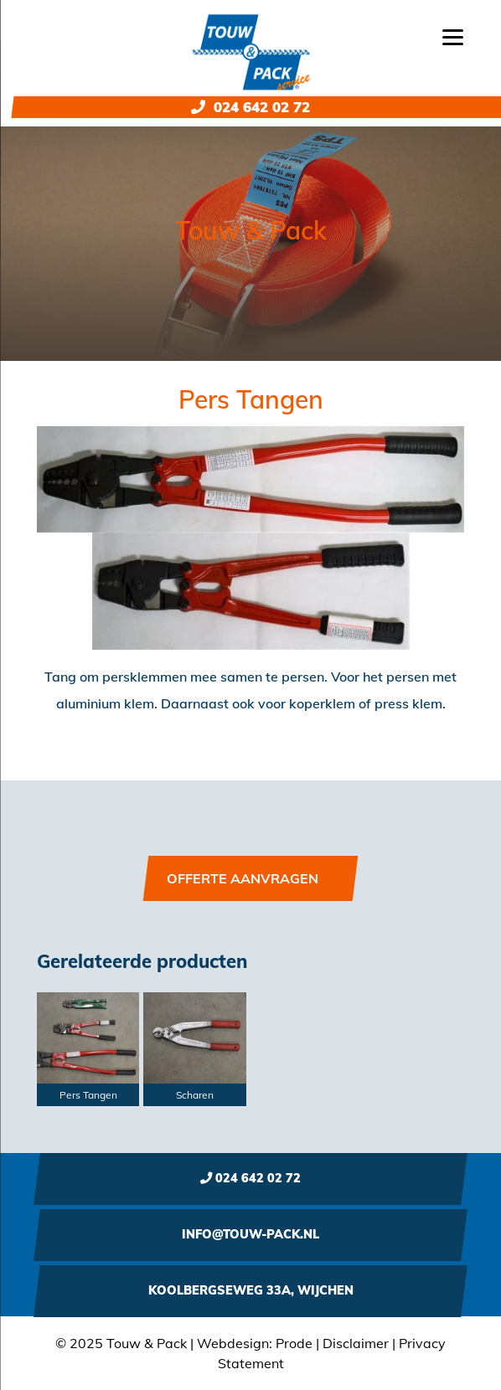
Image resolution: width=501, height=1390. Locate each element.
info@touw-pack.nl (250, 1234)
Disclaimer (356, 1343)
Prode (294, 1343)
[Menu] (453, 36)
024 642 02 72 (250, 107)
